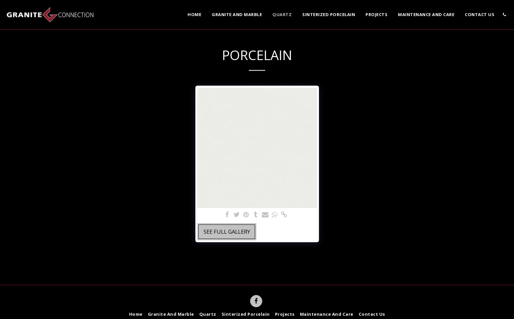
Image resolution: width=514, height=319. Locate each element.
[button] (504, 14)
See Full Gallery (227, 231)
